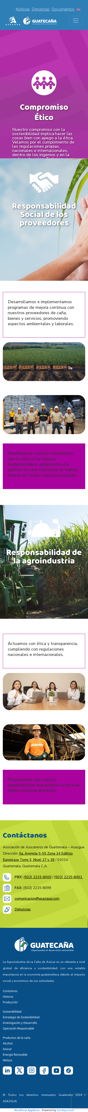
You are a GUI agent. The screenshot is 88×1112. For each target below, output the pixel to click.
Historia (8, 997)
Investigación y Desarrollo (20, 1023)
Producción (10, 1002)
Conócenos (10, 991)
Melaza (7, 1060)
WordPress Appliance (27, 1110)
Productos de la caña (16, 1038)
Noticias (23, 9)
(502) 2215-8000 (37, 877)
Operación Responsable (18, 1028)
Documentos (63, 9)
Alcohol (8, 1043)
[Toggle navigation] (75, 20)
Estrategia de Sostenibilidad (21, 1017)
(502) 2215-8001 (68, 877)
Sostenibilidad (12, 1012)
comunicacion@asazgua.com (37, 898)
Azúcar (7, 1049)
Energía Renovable (15, 1055)
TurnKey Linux (65, 1110)
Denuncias (41, 9)
